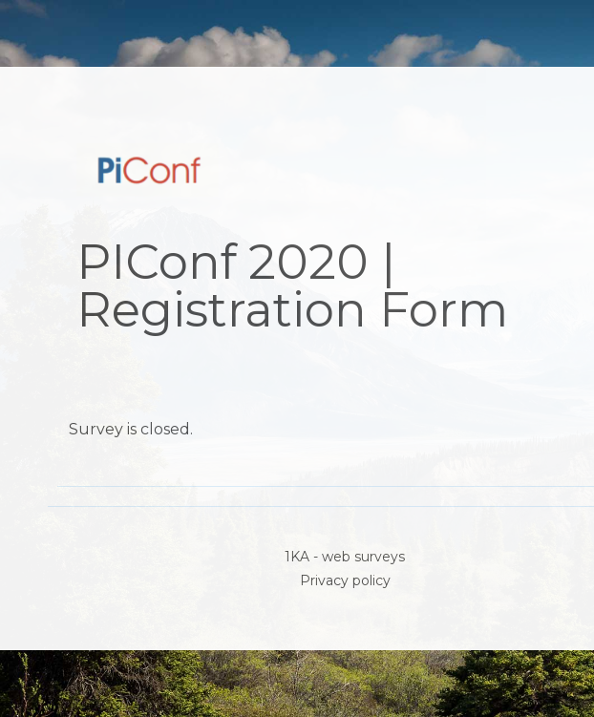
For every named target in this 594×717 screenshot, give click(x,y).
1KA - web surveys (345, 556)
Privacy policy (345, 580)
